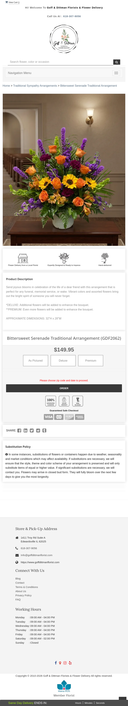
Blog (18, 578)
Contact (19, 582)
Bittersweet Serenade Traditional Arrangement (88, 85)
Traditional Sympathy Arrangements (35, 85)
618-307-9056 (72, 16)
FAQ (18, 599)
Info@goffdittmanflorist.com (36, 555)
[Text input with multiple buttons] (60, 62)
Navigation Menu (19, 73)
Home (6, 85)
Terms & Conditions (26, 587)
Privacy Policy (23, 595)
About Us (20, 591)
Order (64, 388)
